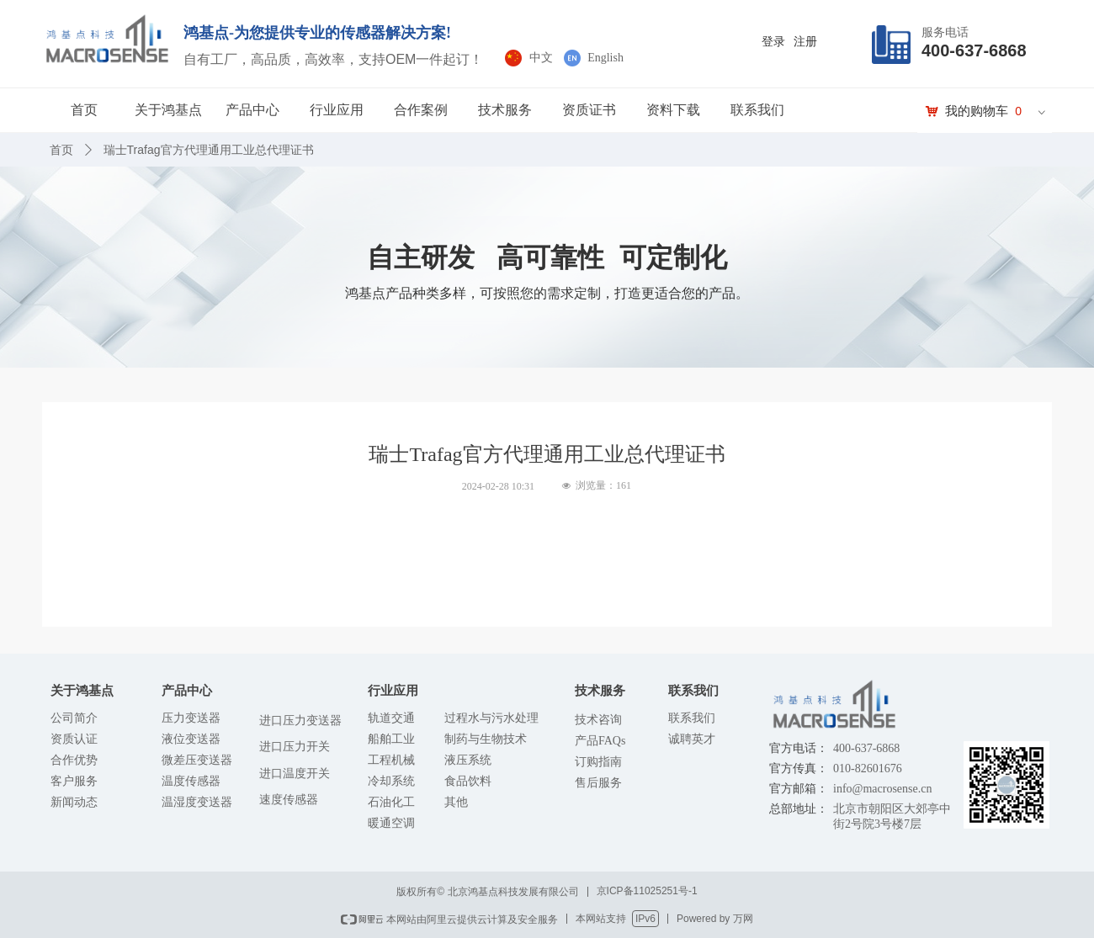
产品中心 (252, 110)
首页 (84, 110)
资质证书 (589, 110)
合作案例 (421, 110)
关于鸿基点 (168, 110)
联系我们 (757, 110)
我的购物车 (976, 111)
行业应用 (337, 110)
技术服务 (505, 110)
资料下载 (673, 110)
